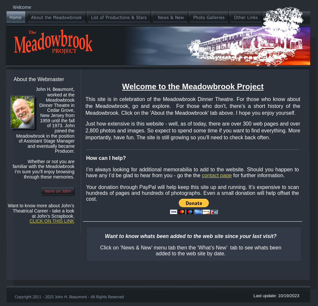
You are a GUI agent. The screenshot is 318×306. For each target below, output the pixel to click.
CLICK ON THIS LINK (52, 221)
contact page (217, 175)
